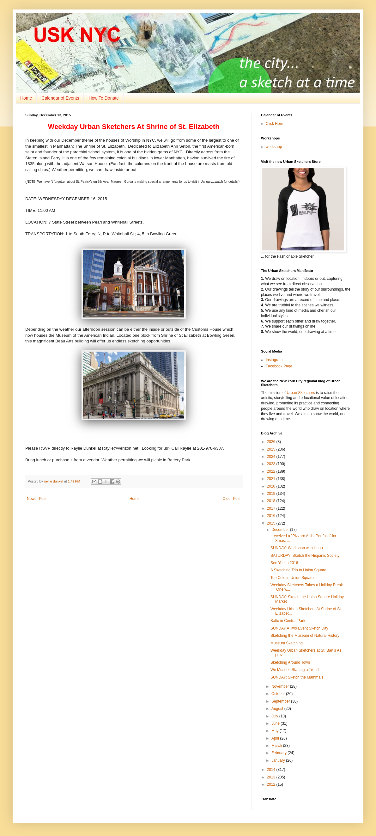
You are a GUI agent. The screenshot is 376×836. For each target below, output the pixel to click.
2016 (271, 515)
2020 (271, 486)
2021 (271, 478)
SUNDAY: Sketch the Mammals (296, 677)
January (278, 760)
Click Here (274, 123)
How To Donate (103, 98)
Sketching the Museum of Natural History (304, 635)
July (275, 716)
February (279, 753)
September (281, 701)
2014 (271, 769)
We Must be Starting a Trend (294, 669)
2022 (271, 471)
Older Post (231, 498)
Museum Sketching (286, 643)
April (275, 738)
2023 (271, 464)
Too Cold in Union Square (292, 577)
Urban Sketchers (301, 392)
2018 (271, 501)
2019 (271, 493)
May (275, 730)
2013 (271, 777)
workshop (274, 146)
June (276, 723)
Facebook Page (279, 366)
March (277, 745)
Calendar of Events (60, 98)
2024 (271, 456)
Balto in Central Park (287, 620)
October (278, 694)
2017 (271, 508)
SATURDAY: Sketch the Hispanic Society (304, 555)
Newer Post (36, 498)
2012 (271, 784)
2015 (271, 523)
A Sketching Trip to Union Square (298, 570)
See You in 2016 (284, 563)
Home (26, 98)
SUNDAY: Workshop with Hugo (296, 548)
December (280, 529)
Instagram (274, 360)
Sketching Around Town (290, 662)
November (280, 686)
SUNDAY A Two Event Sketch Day (299, 628)
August (277, 708)
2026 (271, 442)
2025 (271, 449)
